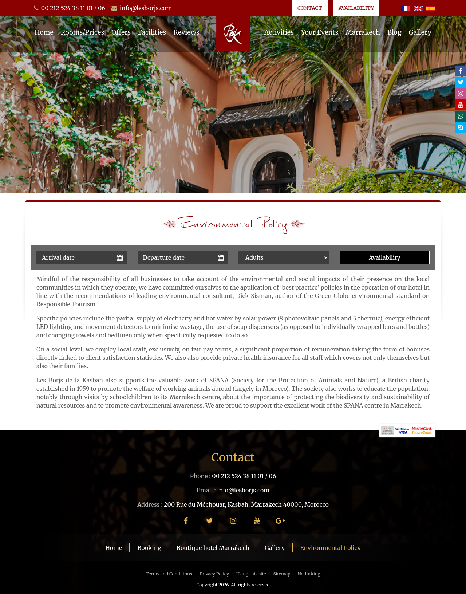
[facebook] (460, 71)
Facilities (152, 32)
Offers (121, 32)
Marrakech (362, 32)
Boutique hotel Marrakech (213, 547)
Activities (279, 32)
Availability (356, 8)
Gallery (420, 32)
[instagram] (460, 93)
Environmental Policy (330, 547)
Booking (149, 547)
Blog (394, 32)
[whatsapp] (460, 116)
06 (101, 8)
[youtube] (460, 104)
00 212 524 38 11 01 (67, 8)
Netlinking (309, 574)
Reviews (186, 32)
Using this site (251, 574)
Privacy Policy (214, 574)
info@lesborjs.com (146, 8)
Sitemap (282, 574)
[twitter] (460, 82)
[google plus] (280, 520)
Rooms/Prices (82, 32)
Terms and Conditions (169, 574)
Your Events (319, 32)
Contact (309, 8)
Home (44, 32)
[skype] (460, 127)
